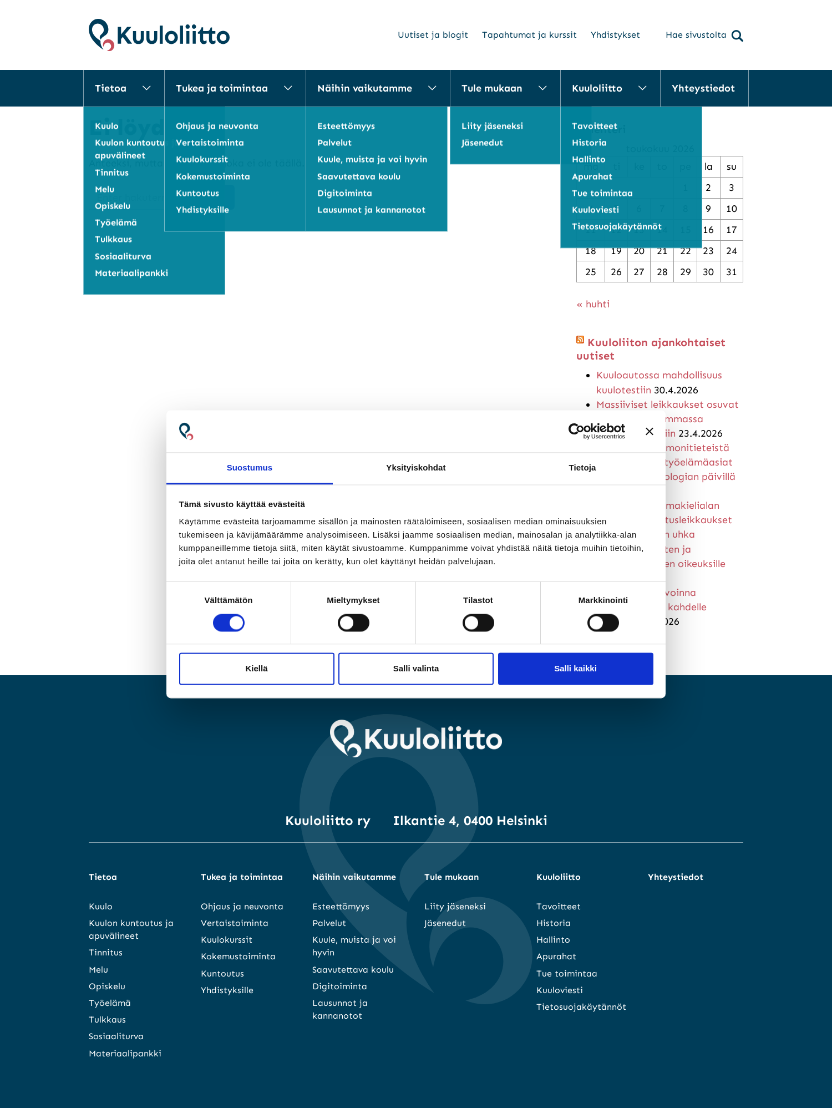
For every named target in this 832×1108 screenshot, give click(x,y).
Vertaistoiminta (234, 923)
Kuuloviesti (559, 990)
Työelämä (110, 1003)
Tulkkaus (107, 1019)
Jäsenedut (445, 923)
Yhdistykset (615, 34)
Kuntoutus (222, 973)
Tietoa (110, 88)
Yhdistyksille (227, 990)
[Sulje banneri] (649, 431)
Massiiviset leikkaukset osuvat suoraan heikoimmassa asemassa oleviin (667, 418)
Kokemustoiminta (238, 956)
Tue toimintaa (566, 973)
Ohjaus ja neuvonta (242, 906)
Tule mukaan (491, 88)
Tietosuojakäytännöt (581, 1006)
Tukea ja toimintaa (222, 88)
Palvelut (329, 923)
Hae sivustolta (704, 35)
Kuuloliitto (597, 88)
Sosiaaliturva (116, 1036)
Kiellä (256, 669)
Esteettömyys (340, 906)
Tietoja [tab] (582, 468)
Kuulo (101, 906)
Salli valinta (416, 669)
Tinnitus (106, 952)
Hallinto (553, 939)
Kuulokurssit (226, 939)
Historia (553, 923)
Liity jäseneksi (455, 906)
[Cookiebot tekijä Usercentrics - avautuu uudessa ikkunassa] (576, 431)
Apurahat (556, 956)
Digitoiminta (339, 986)
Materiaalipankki (125, 1053)
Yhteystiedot (703, 88)
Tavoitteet (558, 906)
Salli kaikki (575, 669)
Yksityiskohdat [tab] (415, 468)
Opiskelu (107, 986)
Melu (98, 969)
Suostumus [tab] (250, 468)
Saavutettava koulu (353, 969)
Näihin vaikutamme (364, 88)
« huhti (593, 304)
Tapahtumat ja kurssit (529, 34)
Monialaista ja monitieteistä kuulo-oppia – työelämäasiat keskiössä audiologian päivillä (665, 462)
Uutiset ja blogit (433, 34)
